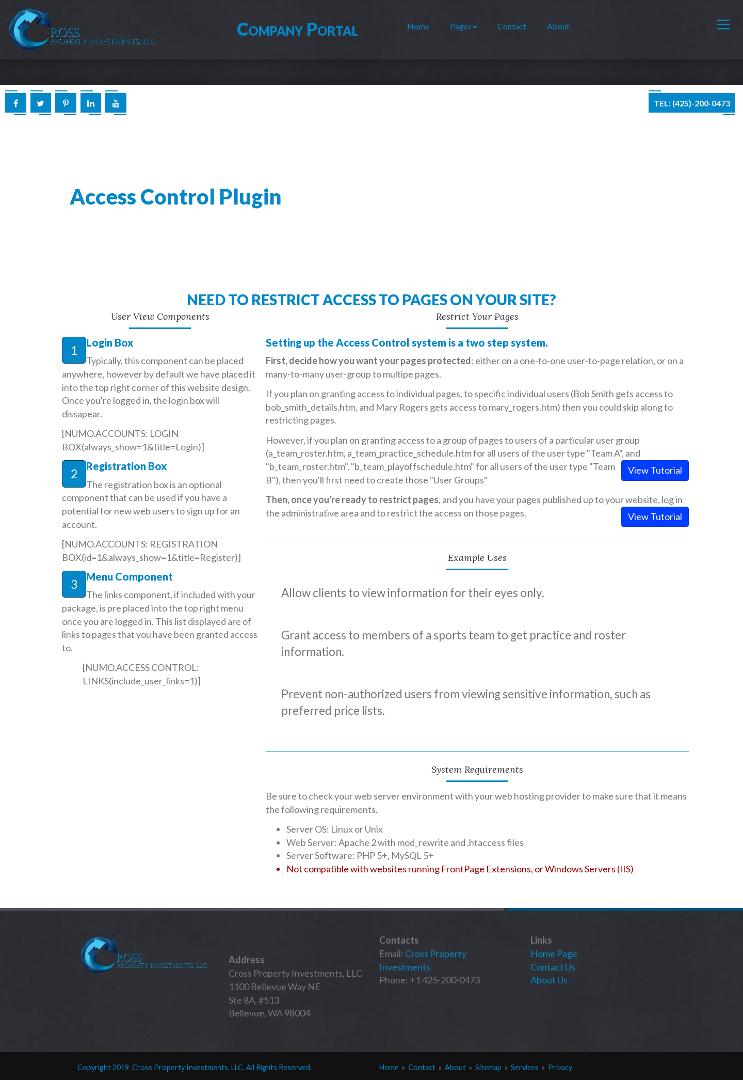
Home (418, 26)
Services (525, 1067)
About (558, 26)
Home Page (553, 953)
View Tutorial (655, 470)
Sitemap (488, 1067)
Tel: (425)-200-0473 (692, 103)
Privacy (560, 1067)
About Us (549, 979)
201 (118, 1067)
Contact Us (552, 967)
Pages (463, 26)
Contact (511, 26)
